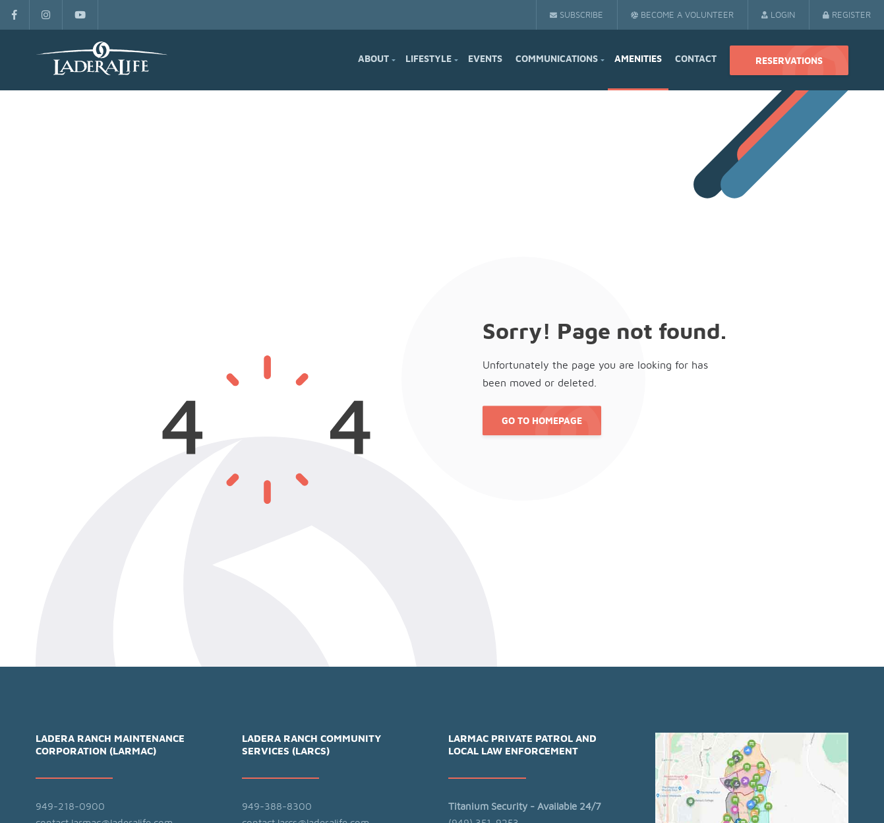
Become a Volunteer (682, 15)
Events (485, 59)
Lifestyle (428, 59)
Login (778, 15)
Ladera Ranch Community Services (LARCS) (311, 745)
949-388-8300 (277, 807)
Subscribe (576, 15)
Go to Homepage (542, 422)
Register (847, 15)
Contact (696, 59)
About (373, 59)
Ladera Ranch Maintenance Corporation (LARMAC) (110, 745)
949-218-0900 (70, 807)
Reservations (789, 61)
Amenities (638, 59)
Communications (557, 59)
